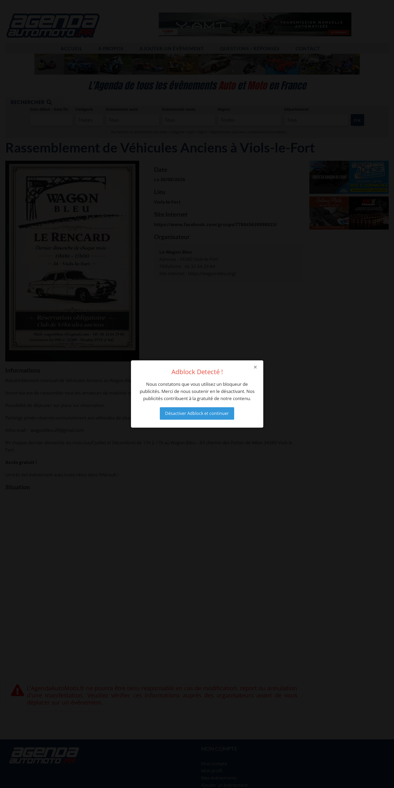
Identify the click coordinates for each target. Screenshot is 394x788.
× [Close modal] (255, 367)
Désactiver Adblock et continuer (197, 413)
